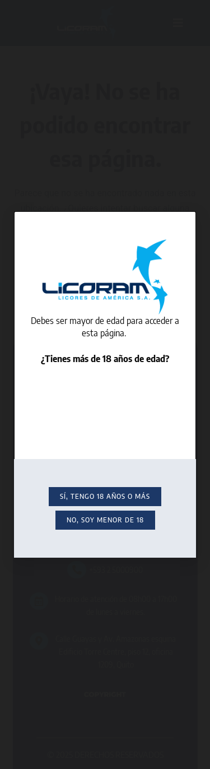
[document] (105, 384)
